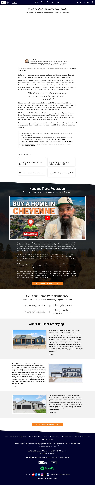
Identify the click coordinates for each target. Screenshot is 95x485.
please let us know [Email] (51, 446)
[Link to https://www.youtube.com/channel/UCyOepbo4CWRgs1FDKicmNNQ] (33, 474)
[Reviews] (51, 439)
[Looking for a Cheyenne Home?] (50, 437)
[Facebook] (87, 437)
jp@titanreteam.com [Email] (64, 457)
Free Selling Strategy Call (47, 283)
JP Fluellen (34, 59)
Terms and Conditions (64, 474)
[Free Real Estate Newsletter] (66, 437)
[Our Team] (44, 439)
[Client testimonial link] (29, 339)
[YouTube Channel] (79, 437)
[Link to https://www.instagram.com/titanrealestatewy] (42, 474)
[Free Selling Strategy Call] (16, 437)
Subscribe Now (30, 145)
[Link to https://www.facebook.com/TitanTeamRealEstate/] (36, 474)
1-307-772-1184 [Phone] (83, 2)
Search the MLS (68, 141)
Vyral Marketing (53, 478)
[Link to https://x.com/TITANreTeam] (45, 474)
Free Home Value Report (58, 139)
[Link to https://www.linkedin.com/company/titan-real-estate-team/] (39, 474)
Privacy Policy (54, 474)
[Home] (8, 2)
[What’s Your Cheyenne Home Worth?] (32, 437)
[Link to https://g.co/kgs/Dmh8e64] (48, 474)
